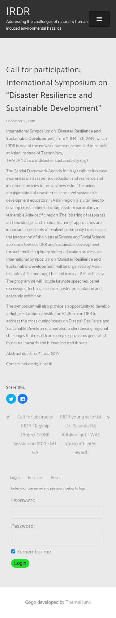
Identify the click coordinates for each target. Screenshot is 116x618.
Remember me (31, 552)
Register (35, 477)
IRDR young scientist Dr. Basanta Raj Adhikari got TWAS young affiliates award (80, 435)
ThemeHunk (78, 602)
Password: (23, 526)
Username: (23, 500)
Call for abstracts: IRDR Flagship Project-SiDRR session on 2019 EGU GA (35, 435)
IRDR (18, 12)
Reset (56, 477)
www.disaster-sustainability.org (57, 160)
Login (14, 477)
